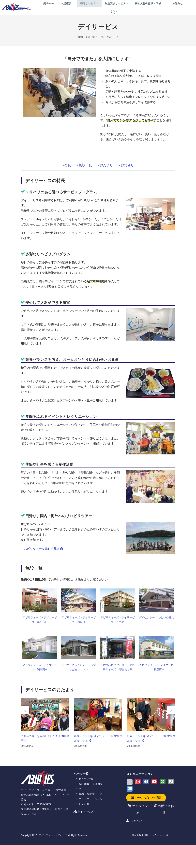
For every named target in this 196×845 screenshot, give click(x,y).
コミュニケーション (91, 799)
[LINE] (163, 781)
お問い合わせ (165, 809)
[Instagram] (138, 781)
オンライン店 (140, 809)
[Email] (130, 789)
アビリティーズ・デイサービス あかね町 (40, 620)
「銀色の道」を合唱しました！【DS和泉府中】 (45, 738)
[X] (130, 782)
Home (48, 3)
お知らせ (177, 3)
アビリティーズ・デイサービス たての (117, 620)
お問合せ (126, 165)
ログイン (136, 820)
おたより (105, 165)
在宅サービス (89, 3)
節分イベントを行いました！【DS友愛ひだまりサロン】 (98, 738)
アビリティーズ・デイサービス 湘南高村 (40, 667)
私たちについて (88, 778)
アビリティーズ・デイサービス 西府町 (78, 620)
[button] (53, 113)
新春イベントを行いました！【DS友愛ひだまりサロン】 (151, 738)
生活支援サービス (116, 3)
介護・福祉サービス (95, 37)
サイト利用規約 (140, 835)
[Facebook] (146, 781)
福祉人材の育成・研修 (149, 3)
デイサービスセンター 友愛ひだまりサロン (78, 667)
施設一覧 (84, 165)
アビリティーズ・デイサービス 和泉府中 (156, 667)
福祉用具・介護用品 (91, 784)
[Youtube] (154, 781)
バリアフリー (87, 789)
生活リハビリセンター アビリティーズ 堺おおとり (117, 667)
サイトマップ (85, 811)
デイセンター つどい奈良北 (156, 617)
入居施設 (67, 3)
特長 (66, 165)
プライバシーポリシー (163, 835)
